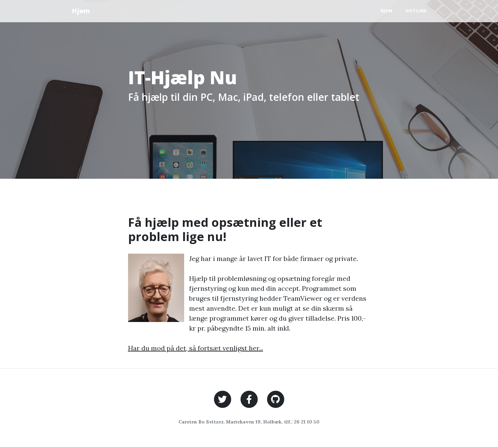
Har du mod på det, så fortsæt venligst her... (195, 348)
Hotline (416, 11)
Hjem (81, 10)
